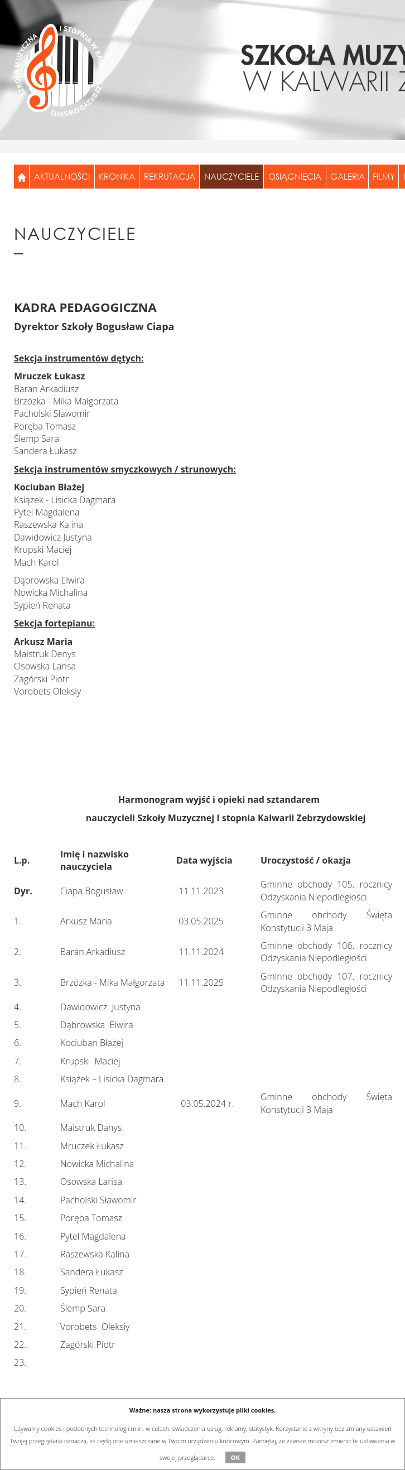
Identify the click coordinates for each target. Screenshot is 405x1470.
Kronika (117, 176)
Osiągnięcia (294, 176)
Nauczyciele (231, 176)
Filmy (384, 176)
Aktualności (62, 176)
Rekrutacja (169, 176)
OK (235, 1457)
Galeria (347, 176)
